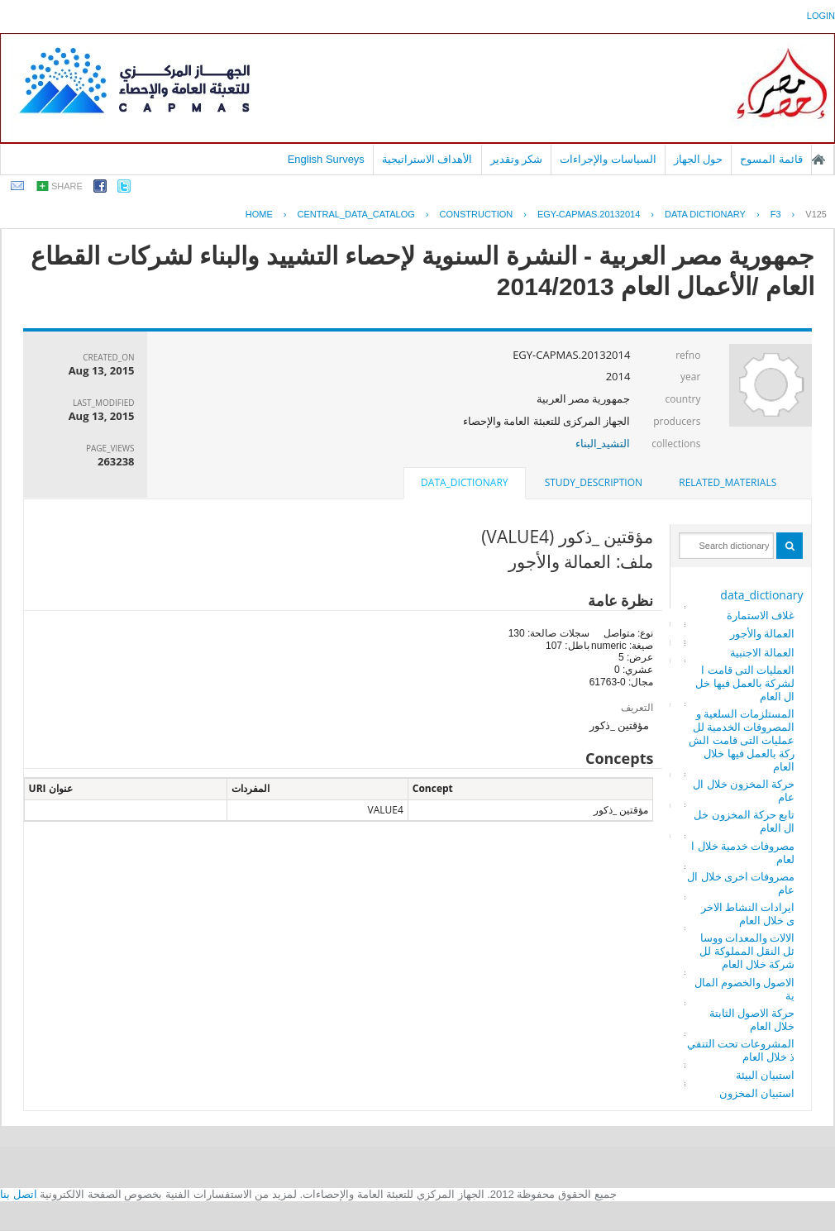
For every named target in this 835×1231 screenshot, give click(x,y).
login (821, 16)
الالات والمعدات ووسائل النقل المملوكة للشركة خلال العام (746, 951)
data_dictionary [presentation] (464, 482)
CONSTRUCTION (476, 214)
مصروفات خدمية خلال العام (742, 852)
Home (259, 214)
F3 (776, 214)
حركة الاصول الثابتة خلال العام (752, 1019)
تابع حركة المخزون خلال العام (744, 821)
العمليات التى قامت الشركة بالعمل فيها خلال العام (744, 683)
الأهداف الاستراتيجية (427, 159)
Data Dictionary (705, 214)
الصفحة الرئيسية (818, 159)
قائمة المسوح (771, 159)
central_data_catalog (356, 214)
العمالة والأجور (762, 633)
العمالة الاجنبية (762, 652)
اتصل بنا (18, 1194)
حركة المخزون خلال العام (743, 790)
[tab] (727, 483)
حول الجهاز (698, 159)
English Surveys (326, 159)
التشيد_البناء (603, 443)
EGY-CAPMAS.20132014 (588, 214)
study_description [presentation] (593, 482)
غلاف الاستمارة (760, 615)
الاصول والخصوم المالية (744, 989)
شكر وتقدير (516, 159)
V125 (816, 214)
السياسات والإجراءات (608, 159)
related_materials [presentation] (727, 482)
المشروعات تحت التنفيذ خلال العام (741, 1050)
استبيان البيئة (765, 1074)
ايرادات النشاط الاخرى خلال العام (748, 913)
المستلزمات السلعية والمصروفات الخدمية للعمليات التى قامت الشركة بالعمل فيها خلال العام (741, 740)
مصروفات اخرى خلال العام (740, 883)
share (67, 186)
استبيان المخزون (756, 1093)
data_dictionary (761, 595)
